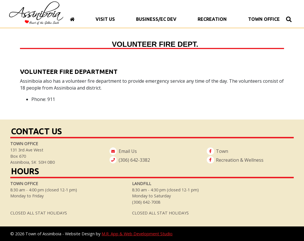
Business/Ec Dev (156, 19)
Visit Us (105, 19)
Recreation (212, 19)
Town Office (264, 19)
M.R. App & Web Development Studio (137, 233)
